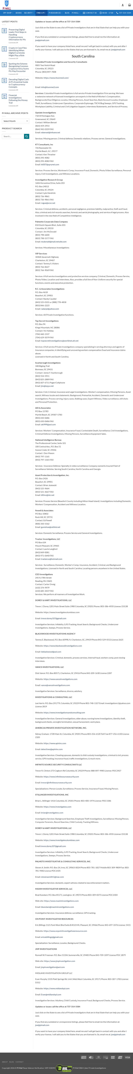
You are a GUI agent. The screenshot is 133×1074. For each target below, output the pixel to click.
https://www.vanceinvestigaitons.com (60, 679)
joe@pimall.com (42, 40)
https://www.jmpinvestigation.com (59, 961)
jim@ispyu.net (47, 386)
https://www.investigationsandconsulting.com (64, 712)
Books (19, 13)
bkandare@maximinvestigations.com (57, 907)
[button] (122, 5)
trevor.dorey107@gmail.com (54, 618)
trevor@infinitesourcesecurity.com (56, 782)
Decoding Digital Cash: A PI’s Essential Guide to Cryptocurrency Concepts (19, 83)
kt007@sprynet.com (50, 164)
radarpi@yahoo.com (50, 309)
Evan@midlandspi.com (51, 994)
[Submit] (26, 136)
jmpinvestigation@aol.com (53, 967)
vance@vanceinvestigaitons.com (55, 685)
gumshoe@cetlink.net (50, 527)
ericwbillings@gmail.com (52, 937)
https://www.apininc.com (54, 743)
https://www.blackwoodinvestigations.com (63, 645)
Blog (67, 13)
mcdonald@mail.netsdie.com (53, 241)
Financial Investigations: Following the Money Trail (18, 99)
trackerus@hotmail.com (51, 559)
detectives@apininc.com (52, 749)
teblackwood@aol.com (51, 651)
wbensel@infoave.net (50, 132)
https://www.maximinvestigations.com (61, 901)
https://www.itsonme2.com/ (56, 78)
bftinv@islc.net (47, 495)
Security (29, 13)
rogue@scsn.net (48, 203)
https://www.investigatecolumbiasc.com (61, 840)
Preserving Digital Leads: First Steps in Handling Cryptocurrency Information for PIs (17, 34)
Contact (19, 1062)
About (5, 1062)
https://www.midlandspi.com (56, 988)
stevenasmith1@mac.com (52, 877)
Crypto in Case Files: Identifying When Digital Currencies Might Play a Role (18, 52)
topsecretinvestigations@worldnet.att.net (59, 340)
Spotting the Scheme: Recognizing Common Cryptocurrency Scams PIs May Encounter (19, 67)
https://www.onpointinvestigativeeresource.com (65, 931)
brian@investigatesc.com (52, 812)
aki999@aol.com (48, 424)
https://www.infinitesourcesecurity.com (61, 776)
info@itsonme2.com (50, 87)
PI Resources (55, 13)
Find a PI (41, 13)
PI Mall (76, 13)
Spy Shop (8, 13)
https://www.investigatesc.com (57, 806)
